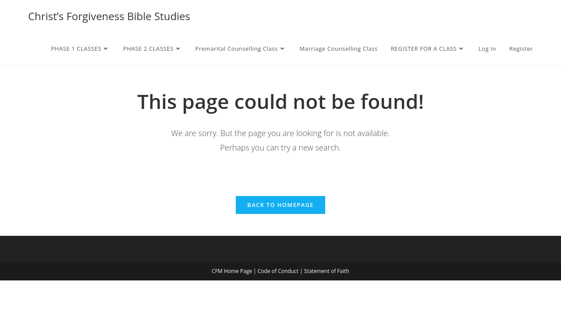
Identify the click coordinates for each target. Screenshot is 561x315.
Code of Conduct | (281, 271)
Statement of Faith (326, 271)
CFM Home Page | (235, 271)
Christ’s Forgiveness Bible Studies (109, 16)
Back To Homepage (280, 205)
